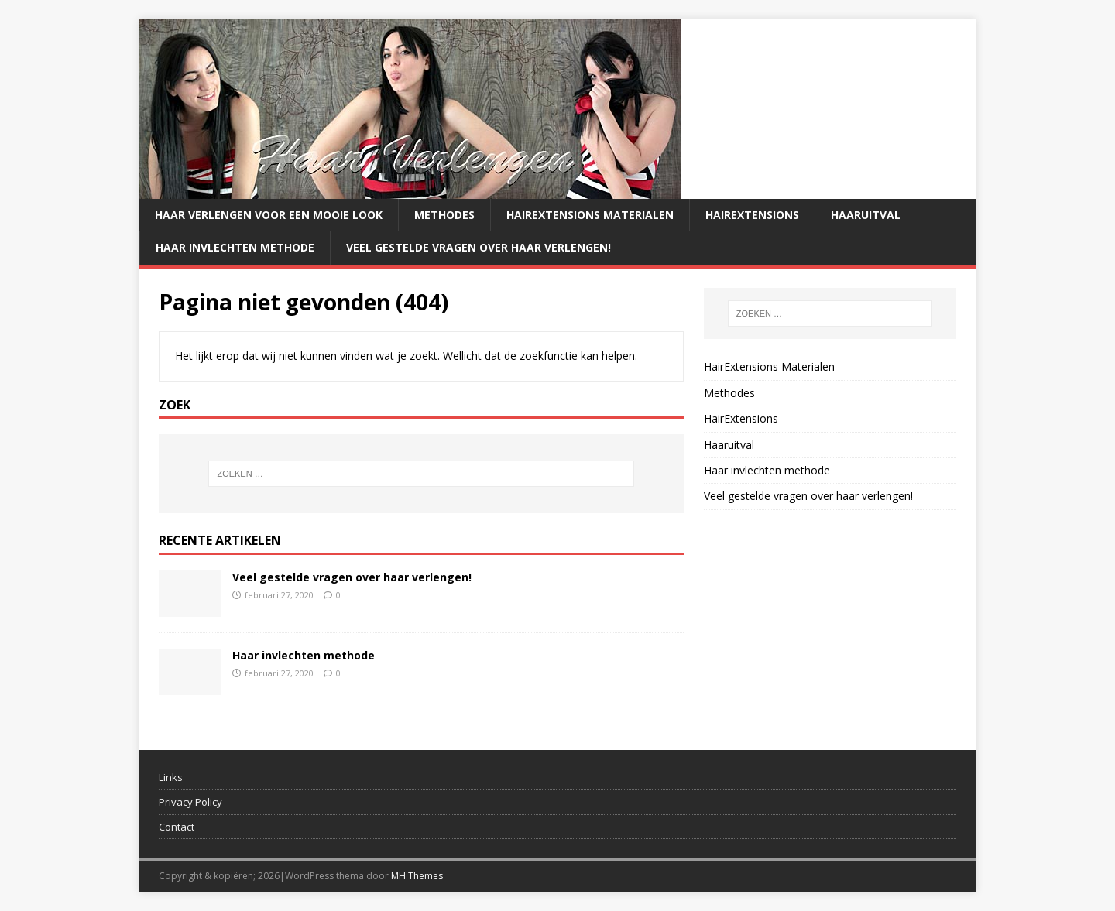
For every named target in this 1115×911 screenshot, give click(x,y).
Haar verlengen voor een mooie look (269, 214)
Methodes (444, 214)
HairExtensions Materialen (590, 214)
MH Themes (417, 875)
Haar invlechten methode (235, 247)
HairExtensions (752, 214)
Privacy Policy (190, 802)
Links (171, 777)
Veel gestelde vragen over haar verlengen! (478, 247)
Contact (176, 827)
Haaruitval (866, 214)
